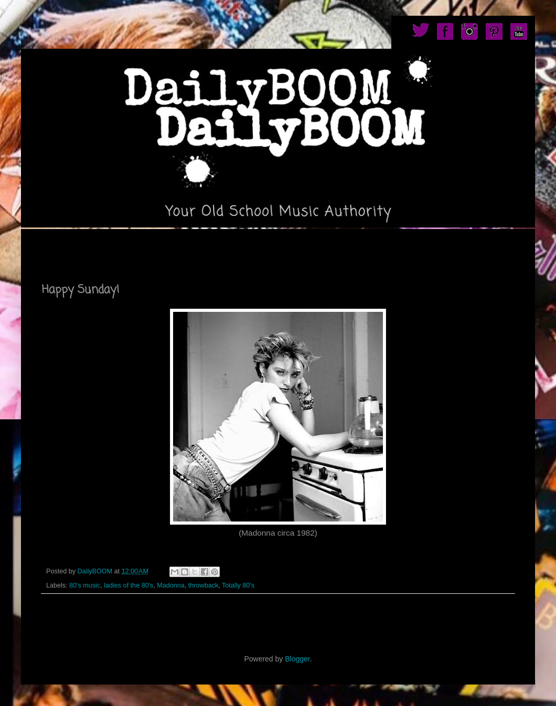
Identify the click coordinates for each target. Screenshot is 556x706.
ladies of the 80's (128, 585)
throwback (203, 585)
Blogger (297, 659)
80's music (84, 585)
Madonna (171, 585)
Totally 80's (238, 585)
